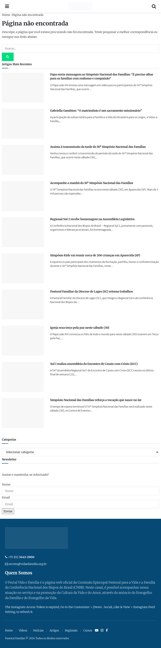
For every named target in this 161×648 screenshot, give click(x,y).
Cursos (87, 630)
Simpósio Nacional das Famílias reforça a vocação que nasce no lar (96, 400)
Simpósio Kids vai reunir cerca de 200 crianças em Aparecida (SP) (95, 255)
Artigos (54, 630)
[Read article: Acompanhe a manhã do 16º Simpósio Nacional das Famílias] (23, 196)
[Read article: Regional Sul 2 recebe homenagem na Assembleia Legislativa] (23, 232)
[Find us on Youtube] (96, 630)
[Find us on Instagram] (102, 630)
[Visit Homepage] (80, 6)
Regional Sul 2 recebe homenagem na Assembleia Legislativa (92, 219)
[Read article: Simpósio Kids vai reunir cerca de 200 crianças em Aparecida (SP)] (23, 268)
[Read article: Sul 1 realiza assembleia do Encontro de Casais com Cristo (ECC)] (23, 377)
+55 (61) (21, 557)
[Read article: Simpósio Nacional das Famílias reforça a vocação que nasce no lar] (23, 413)
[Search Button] (154, 6)
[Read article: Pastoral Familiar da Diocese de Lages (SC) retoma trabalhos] (23, 305)
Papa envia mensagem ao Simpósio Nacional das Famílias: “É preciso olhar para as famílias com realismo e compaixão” (101, 77)
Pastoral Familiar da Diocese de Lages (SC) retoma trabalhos (91, 291)
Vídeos (23, 630)
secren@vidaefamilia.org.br (28, 564)
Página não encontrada (27, 15)
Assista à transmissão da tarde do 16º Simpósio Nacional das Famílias (98, 147)
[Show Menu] (7, 6)
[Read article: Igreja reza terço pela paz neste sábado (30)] (23, 341)
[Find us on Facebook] (107, 630)
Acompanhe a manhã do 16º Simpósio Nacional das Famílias (91, 183)
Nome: (6, 484)
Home (6, 15)
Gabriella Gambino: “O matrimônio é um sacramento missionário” (96, 110)
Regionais (71, 630)
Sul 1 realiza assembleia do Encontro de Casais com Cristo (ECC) (94, 364)
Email (6, 497)
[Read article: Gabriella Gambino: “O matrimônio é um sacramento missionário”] (23, 124)
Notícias (38, 630)
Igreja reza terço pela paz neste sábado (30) (79, 328)
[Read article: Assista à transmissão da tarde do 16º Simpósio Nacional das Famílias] (23, 160)
